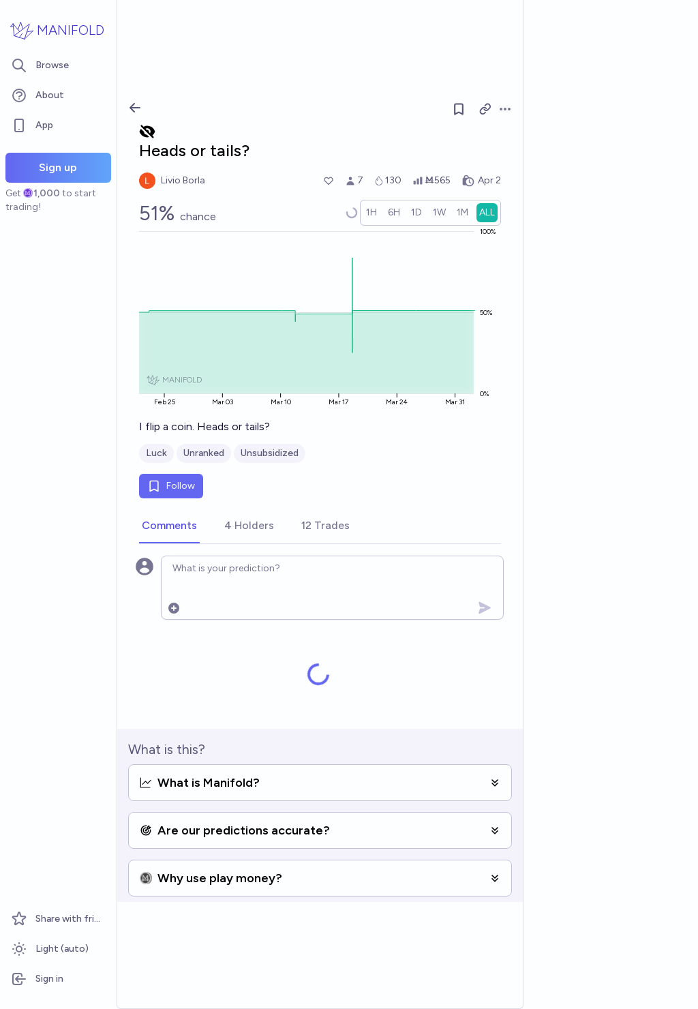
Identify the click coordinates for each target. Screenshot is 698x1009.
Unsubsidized (270, 453)
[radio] (371, 212)
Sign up (58, 167)
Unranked (203, 453)
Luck (156, 453)
